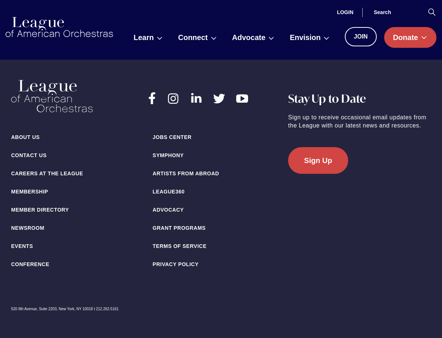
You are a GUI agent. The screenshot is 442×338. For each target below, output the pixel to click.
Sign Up (318, 160)
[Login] (345, 12)
